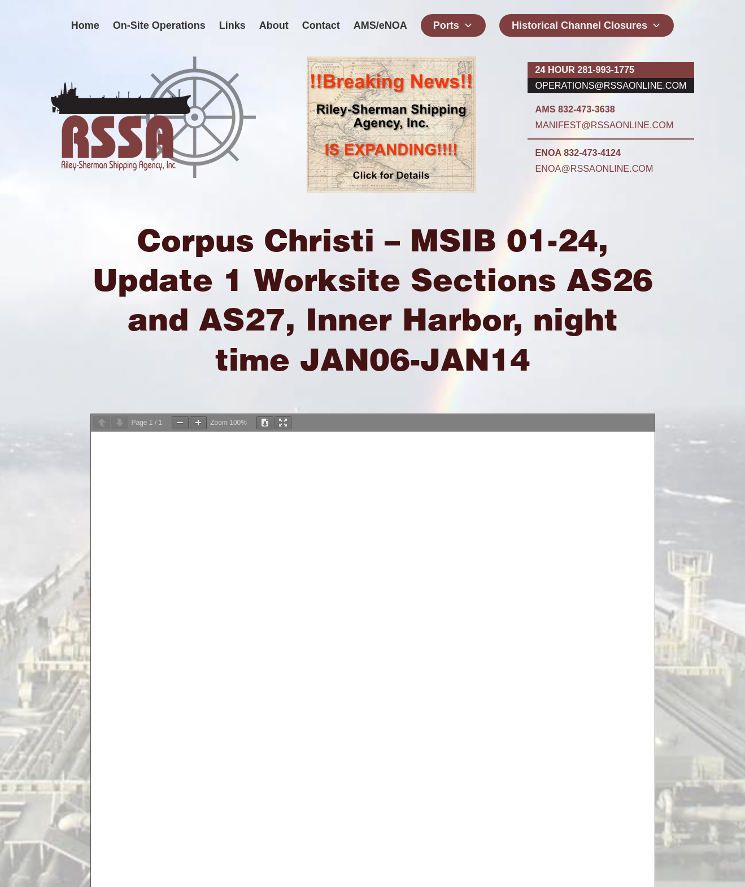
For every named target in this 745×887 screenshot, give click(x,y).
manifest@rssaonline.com (604, 125)
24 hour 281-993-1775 (584, 69)
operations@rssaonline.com (611, 85)
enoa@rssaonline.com (594, 168)
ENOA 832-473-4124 (578, 152)
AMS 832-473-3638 (575, 109)
